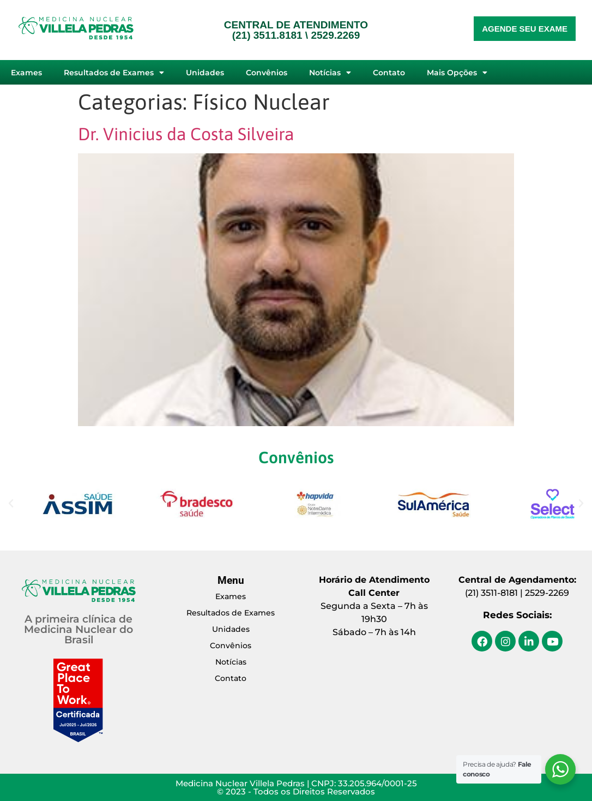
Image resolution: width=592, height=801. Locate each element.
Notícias (330, 72)
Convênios (266, 72)
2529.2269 (335, 35)
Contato (389, 72)
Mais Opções (457, 72)
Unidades (205, 72)
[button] (10, 503)
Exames (26, 72)
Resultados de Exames (114, 72)
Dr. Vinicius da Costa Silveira (186, 134)
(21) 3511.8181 (267, 35)
